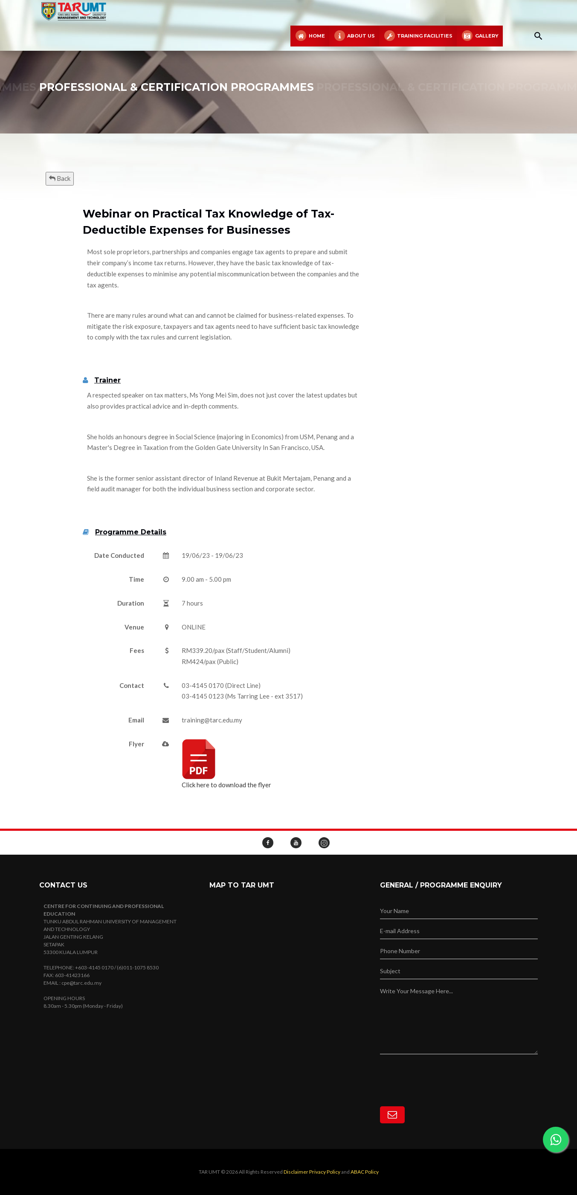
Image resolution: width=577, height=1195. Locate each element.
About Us (354, 36)
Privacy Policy (324, 1172)
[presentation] (445, 1071)
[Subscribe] (392, 1114)
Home (310, 36)
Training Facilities (417, 36)
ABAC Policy (365, 1172)
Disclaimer (296, 1172)
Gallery (479, 36)
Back (59, 178)
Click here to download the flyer (226, 764)
